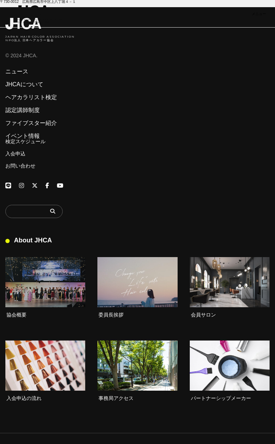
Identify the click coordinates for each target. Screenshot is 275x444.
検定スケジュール (25, 141)
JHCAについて (24, 84)
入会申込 (15, 153)
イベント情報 (22, 136)
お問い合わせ (20, 165)
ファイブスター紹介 (31, 123)
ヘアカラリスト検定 (31, 97)
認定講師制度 (22, 110)
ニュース (16, 71)
